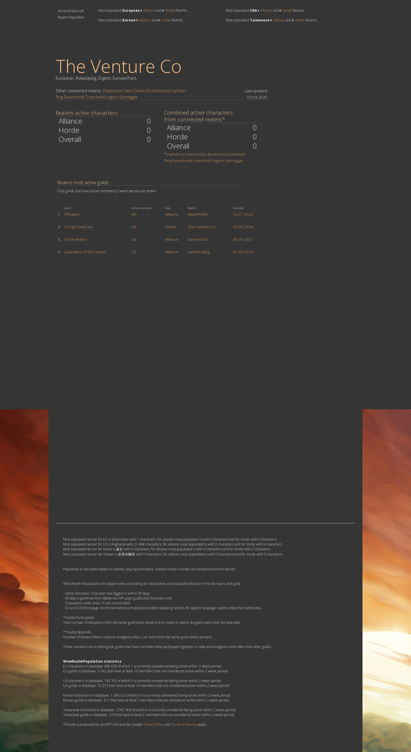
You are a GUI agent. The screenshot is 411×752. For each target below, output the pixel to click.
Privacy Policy (153, 724)
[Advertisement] (160, 40)
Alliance (149, 10)
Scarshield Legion (102, 97)
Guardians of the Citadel (85, 251)
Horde (170, 10)
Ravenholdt (74, 97)
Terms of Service (184, 724)
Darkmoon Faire (117, 90)
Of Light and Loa (78, 226)
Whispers (72, 214)
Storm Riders (75, 239)
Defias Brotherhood (152, 90)
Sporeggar (128, 97)
